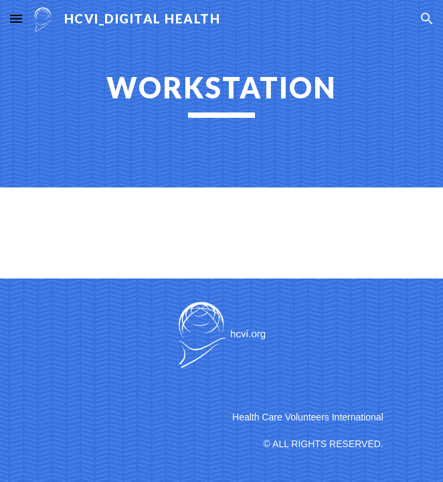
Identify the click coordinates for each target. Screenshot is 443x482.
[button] (16, 18)
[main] (221, 93)
